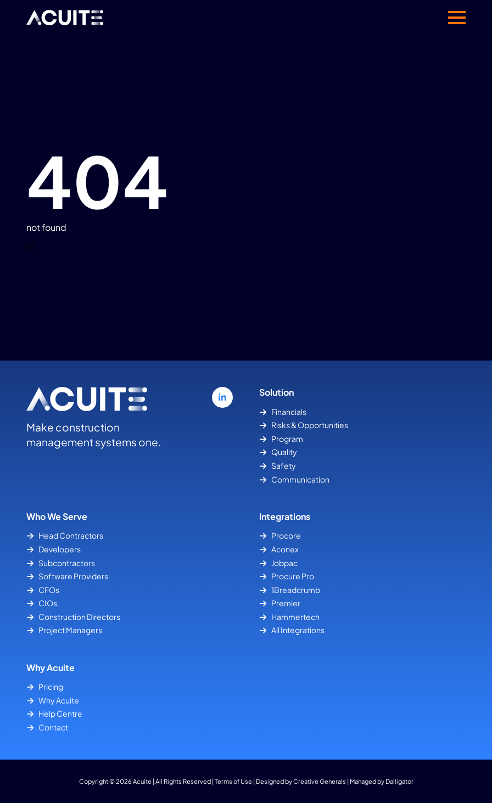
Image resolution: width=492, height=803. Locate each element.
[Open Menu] (457, 17)
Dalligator (399, 781)
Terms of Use (233, 781)
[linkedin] (222, 397)
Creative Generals (319, 781)
